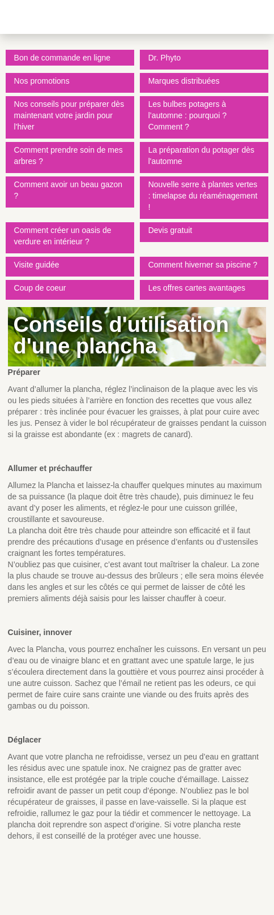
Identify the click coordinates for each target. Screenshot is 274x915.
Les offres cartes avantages (197, 287)
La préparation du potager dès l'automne (201, 155)
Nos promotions (42, 80)
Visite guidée (36, 264)
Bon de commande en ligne (62, 57)
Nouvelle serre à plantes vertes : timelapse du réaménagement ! (203, 196)
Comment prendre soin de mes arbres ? (68, 155)
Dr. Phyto (164, 57)
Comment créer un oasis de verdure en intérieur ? (63, 236)
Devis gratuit (170, 230)
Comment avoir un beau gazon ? (68, 190)
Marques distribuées (184, 80)
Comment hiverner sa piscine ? (203, 264)
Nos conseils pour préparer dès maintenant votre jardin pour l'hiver (69, 115)
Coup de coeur (40, 287)
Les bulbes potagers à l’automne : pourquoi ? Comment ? (187, 115)
